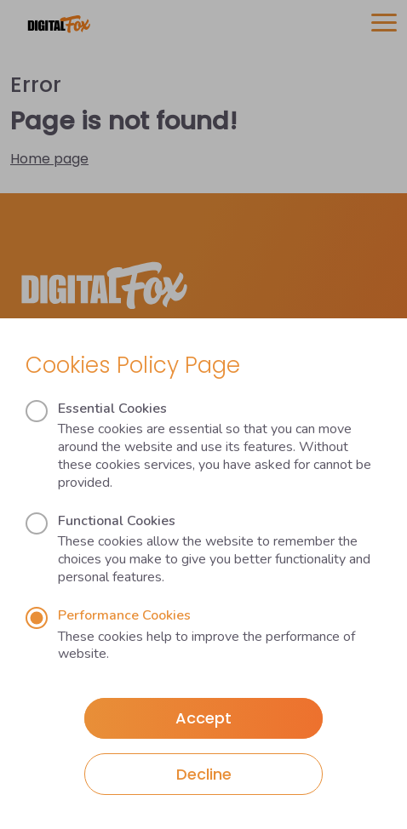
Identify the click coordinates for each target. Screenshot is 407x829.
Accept (203, 718)
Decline (204, 774)
